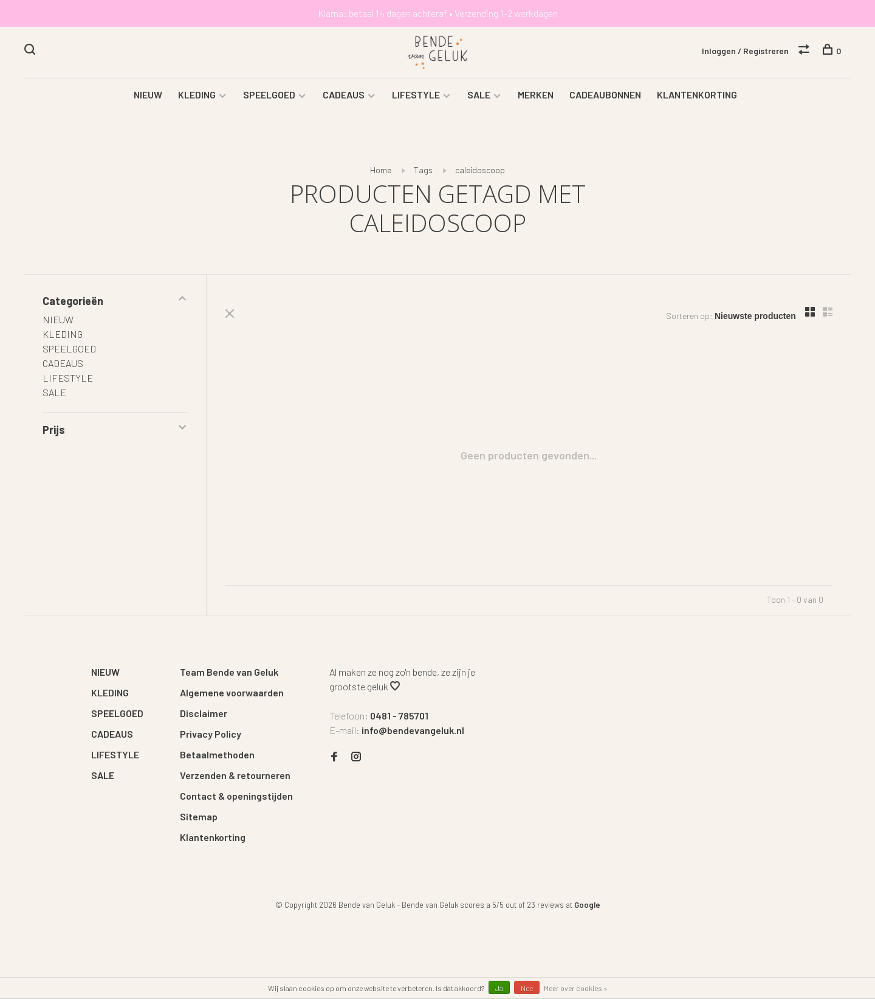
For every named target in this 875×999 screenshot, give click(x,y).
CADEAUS (344, 94)
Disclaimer (203, 713)
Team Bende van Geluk (229, 672)
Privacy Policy (210, 734)
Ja (499, 988)
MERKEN (536, 94)
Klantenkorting (212, 837)
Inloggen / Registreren (745, 51)
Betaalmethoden (217, 754)
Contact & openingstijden (236, 796)
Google (587, 905)
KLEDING (197, 94)
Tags (423, 170)
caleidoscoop (480, 170)
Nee (527, 988)
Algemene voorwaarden (232, 692)
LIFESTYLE (416, 94)
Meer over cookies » (576, 988)
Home (380, 170)
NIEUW (148, 94)
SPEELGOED (269, 94)
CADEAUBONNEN (605, 94)
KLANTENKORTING (697, 94)
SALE (478, 94)
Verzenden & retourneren (235, 775)
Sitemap (199, 816)
